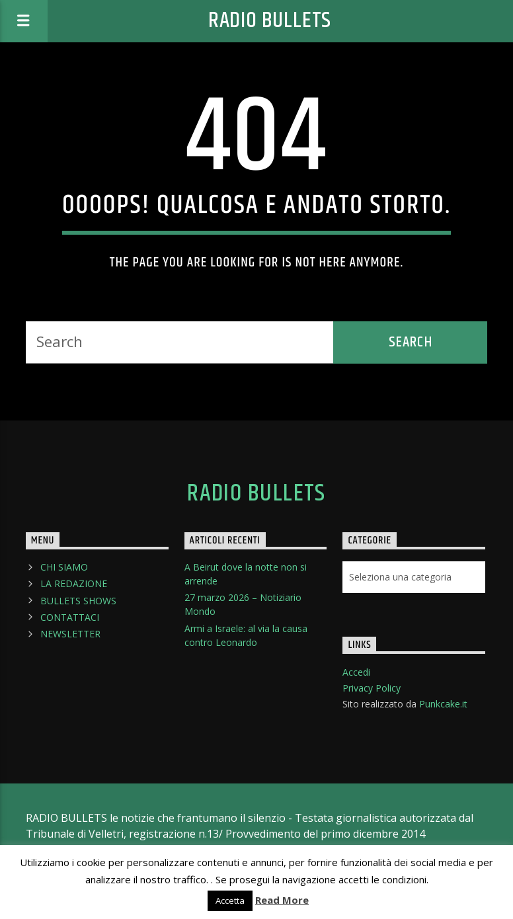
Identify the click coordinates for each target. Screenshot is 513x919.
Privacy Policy (371, 688)
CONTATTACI (69, 617)
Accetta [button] (230, 900)
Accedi (356, 672)
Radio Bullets (269, 21)
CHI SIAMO (64, 567)
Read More (282, 899)
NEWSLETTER (70, 633)
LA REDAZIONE (73, 583)
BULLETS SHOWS (78, 600)
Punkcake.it (443, 704)
